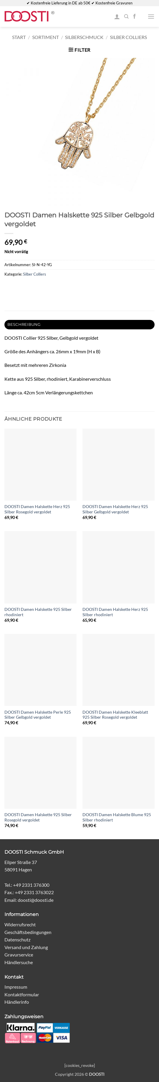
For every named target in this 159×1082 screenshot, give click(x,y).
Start (19, 37)
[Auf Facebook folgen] (134, 16)
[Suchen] (126, 16)
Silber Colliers (128, 37)
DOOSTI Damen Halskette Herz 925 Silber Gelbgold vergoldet (115, 509)
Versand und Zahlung (26, 947)
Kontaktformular (21, 994)
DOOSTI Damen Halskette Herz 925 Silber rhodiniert (115, 612)
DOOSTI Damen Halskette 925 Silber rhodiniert (38, 612)
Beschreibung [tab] (24, 324)
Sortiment (45, 37)
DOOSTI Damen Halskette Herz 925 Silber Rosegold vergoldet (37, 509)
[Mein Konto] (117, 16)
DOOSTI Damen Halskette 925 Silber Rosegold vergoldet (38, 817)
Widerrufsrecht (20, 924)
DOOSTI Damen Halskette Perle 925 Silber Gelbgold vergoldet (37, 715)
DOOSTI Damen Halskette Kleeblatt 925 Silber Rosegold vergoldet (115, 715)
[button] (151, 16)
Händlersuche (18, 962)
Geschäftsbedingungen (27, 932)
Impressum (15, 987)
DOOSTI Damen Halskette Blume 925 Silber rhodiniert (116, 817)
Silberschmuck (84, 37)
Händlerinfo (16, 1002)
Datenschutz (17, 939)
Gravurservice (18, 954)
